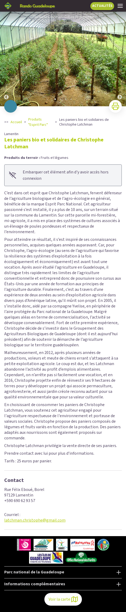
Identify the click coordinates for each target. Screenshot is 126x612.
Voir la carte (63, 599)
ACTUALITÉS (102, 5)
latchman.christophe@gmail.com (35, 520)
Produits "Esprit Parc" (38, 122)
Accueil (16, 122)
